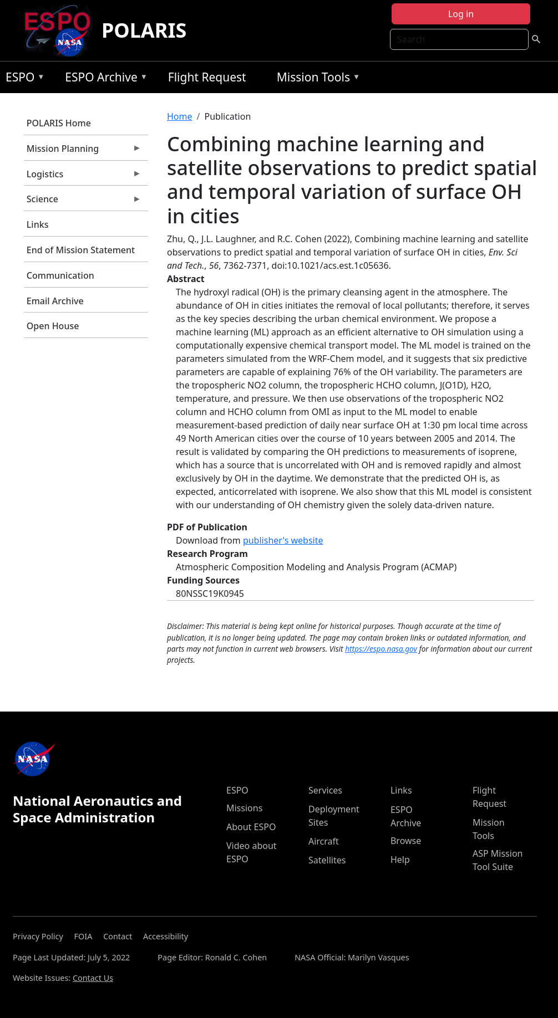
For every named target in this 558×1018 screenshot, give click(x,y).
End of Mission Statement (81, 250)
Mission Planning (82, 151)
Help (400, 859)
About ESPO (251, 827)
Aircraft (323, 841)
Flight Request (207, 77)
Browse (405, 841)
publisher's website (283, 540)
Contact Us (93, 978)
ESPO (22, 79)
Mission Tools (316, 79)
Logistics (82, 177)
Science (82, 202)
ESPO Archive (103, 79)
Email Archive (55, 301)
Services (325, 790)
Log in (461, 14)
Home (179, 116)
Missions (244, 808)
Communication (60, 275)
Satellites (327, 860)
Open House (53, 326)
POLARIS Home (59, 123)
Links (38, 224)
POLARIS (144, 30)
